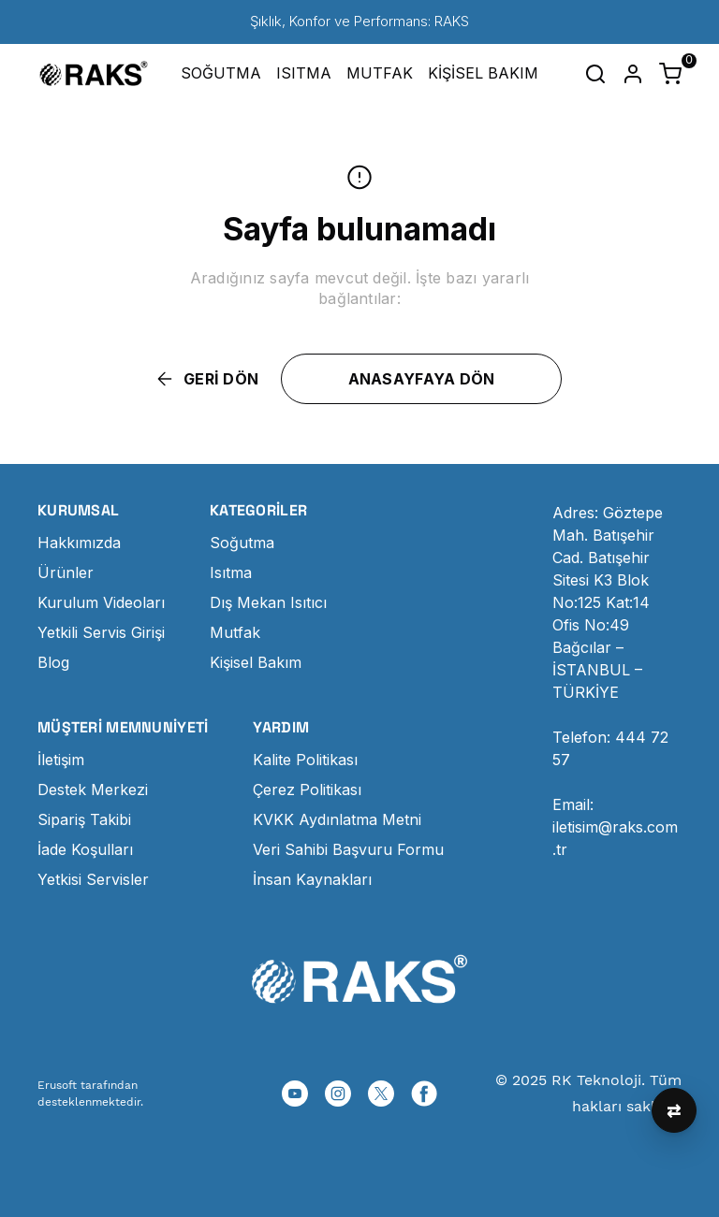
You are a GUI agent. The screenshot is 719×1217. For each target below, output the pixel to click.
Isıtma (231, 572)
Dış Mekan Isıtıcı (268, 602)
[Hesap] (633, 74)
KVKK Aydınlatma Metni (337, 819)
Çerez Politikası (307, 789)
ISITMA (303, 73)
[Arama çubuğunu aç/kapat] (595, 74)
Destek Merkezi (92, 789)
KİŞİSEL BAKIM (483, 73)
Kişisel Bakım (255, 662)
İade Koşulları (85, 849)
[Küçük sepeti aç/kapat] (670, 74)
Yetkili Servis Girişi (101, 632)
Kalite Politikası (305, 759)
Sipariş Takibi (84, 819)
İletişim (60, 759)
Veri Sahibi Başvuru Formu (348, 849)
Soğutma (242, 542)
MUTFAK (379, 73)
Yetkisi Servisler (93, 879)
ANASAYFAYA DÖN (421, 378)
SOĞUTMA (221, 73)
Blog (53, 662)
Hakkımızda (79, 542)
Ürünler (65, 572)
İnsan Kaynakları (312, 879)
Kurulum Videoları (101, 602)
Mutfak (235, 632)
